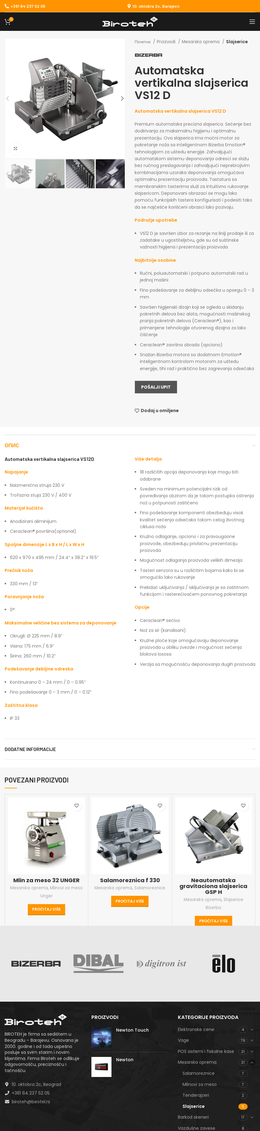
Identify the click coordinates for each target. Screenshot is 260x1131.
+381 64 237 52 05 (25, 6)
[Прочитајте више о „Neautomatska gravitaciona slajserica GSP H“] (213, 921)
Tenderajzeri (195, 1095)
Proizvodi (167, 42)
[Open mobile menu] (252, 21)
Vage (183, 1040)
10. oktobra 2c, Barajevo (155, 6)
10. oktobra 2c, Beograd (36, 1084)
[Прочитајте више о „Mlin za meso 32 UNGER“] (46, 909)
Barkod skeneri (193, 1117)
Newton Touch (132, 1030)
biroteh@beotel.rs (31, 1102)
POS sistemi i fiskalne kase (206, 1051)
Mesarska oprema (201, 42)
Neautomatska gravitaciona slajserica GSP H (213, 886)
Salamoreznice (149, 888)
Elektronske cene (196, 1029)
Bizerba (213, 908)
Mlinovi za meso (66, 888)
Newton (124, 1060)
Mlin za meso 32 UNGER (46, 880)
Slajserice (237, 42)
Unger (46, 896)
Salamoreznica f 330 (130, 880)
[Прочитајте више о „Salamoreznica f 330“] (130, 901)
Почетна (143, 42)
